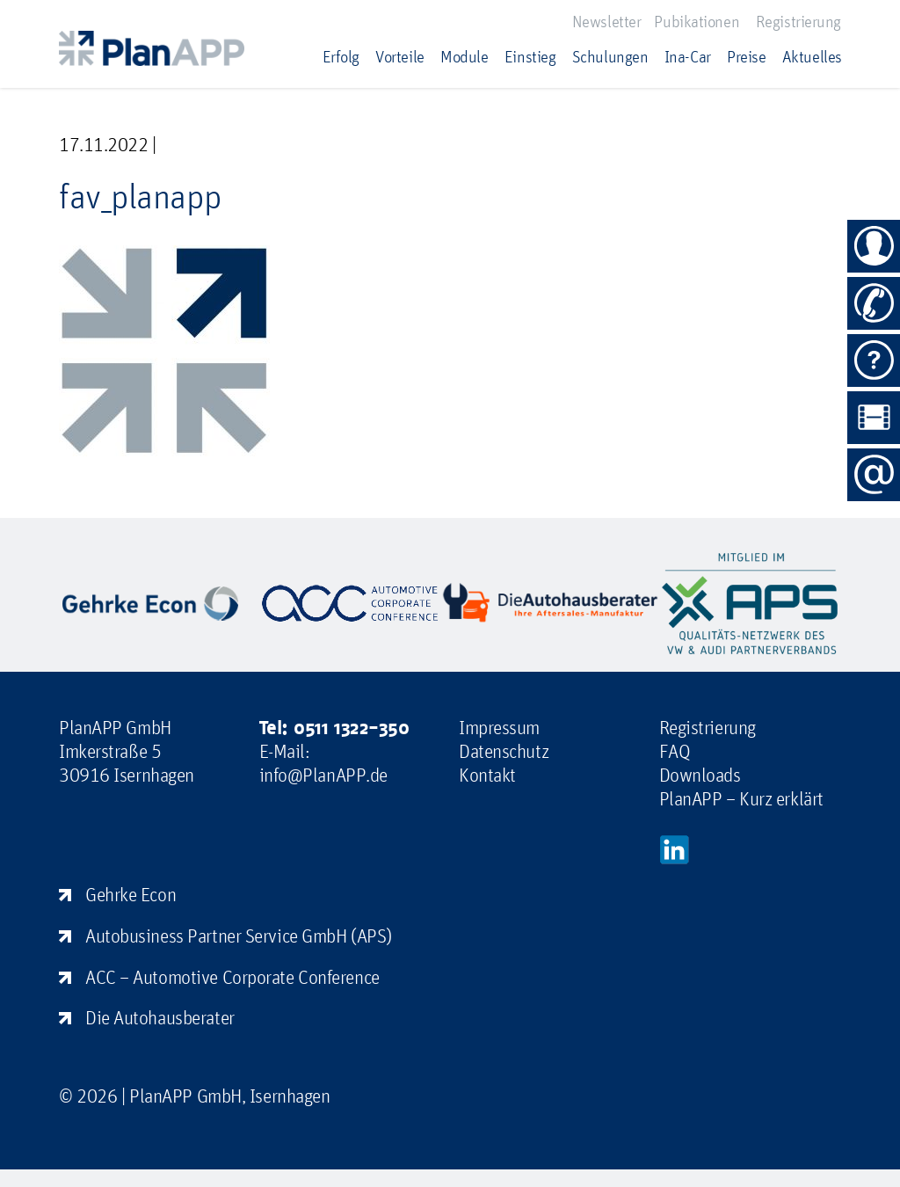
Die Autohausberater (160, 1017)
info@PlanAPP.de (323, 774)
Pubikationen (696, 21)
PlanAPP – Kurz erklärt (741, 798)
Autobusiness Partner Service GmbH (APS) (238, 935)
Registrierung (798, 21)
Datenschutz (503, 750)
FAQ (675, 750)
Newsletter (607, 21)
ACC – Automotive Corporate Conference (232, 976)
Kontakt (487, 774)
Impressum (499, 727)
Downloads (700, 774)
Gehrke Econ (130, 894)
